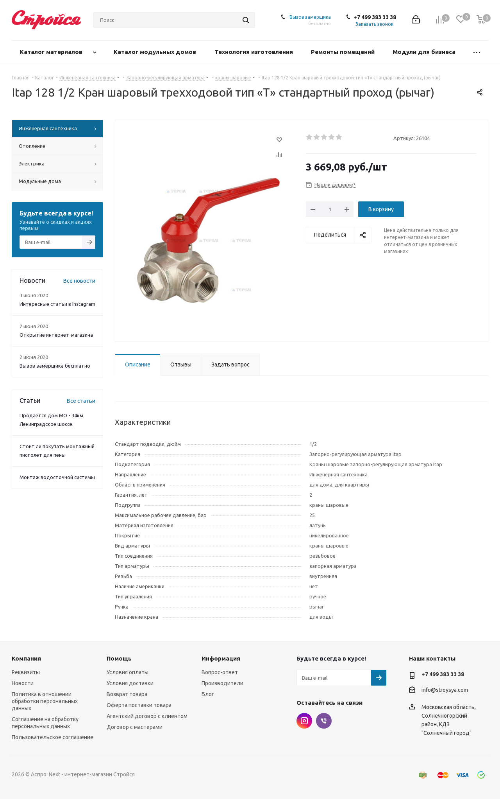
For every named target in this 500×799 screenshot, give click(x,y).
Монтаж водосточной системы (57, 477)
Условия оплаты (127, 672)
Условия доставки (130, 683)
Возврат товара (127, 694)
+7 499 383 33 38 (375, 17)
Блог (208, 694)
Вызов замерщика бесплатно (55, 365)
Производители (222, 683)
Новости (23, 683)
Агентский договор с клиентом (147, 716)
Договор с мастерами (134, 727)
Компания (26, 658)
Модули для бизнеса (425, 51)
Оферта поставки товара (139, 705)
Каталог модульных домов (156, 51)
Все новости (79, 281)
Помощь (119, 658)
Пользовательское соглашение (52, 737)
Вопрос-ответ (220, 672)
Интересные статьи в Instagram (57, 304)
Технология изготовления (254, 51)
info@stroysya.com (444, 690)
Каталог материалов (52, 51)
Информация (221, 658)
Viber (324, 721)
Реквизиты (26, 672)
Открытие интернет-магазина (56, 335)
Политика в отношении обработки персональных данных (45, 701)
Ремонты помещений (343, 51)
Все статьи (81, 401)
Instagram (304, 721)
